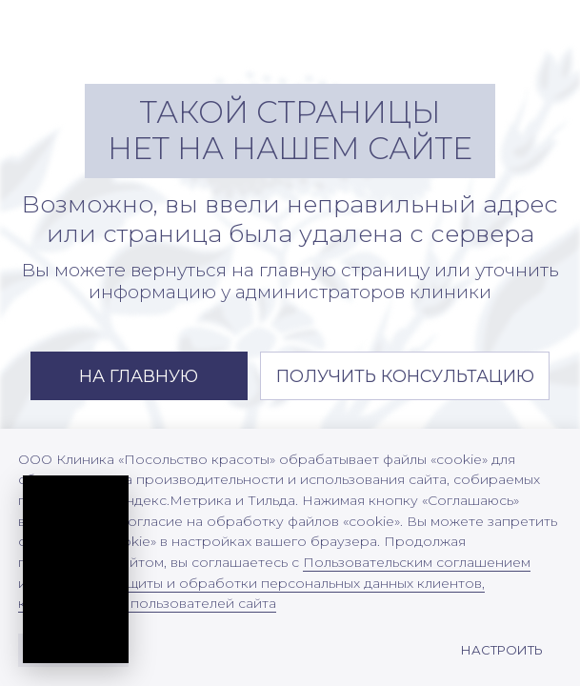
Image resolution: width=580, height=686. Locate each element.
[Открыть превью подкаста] (82, 557)
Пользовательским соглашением (416, 562)
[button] (405, 376)
